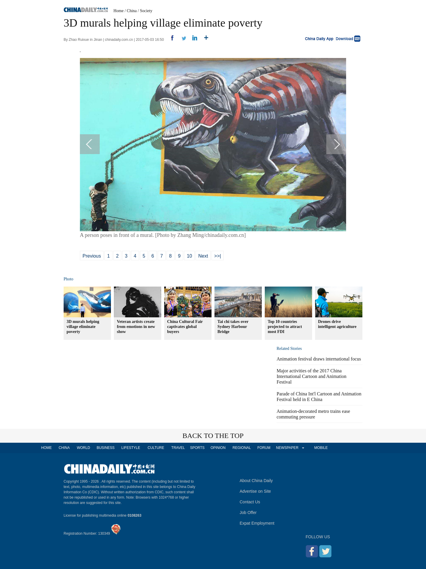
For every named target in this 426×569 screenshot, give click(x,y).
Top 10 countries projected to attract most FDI (285, 326)
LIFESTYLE (130, 448)
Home (119, 11)
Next (203, 255)
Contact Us (250, 502)
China (132, 11)
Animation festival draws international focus (319, 358)
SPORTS (197, 448)
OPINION (218, 448)
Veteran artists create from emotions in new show (136, 326)
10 (189, 255)
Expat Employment (257, 523)
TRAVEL (178, 448)
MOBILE (320, 448)
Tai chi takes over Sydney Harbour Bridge (232, 326)
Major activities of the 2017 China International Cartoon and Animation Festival (311, 376)
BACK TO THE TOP (213, 435)
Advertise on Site (255, 491)
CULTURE (156, 448)
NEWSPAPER (287, 448)
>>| (217, 255)
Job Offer (248, 512)
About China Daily (256, 480)
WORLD (83, 448)
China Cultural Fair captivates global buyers (185, 326)
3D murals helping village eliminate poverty (83, 326)
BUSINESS (106, 448)
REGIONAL (242, 448)
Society (146, 11)
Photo (68, 279)
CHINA (64, 448)
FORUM (263, 448)
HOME (46, 448)
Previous (92, 255)
